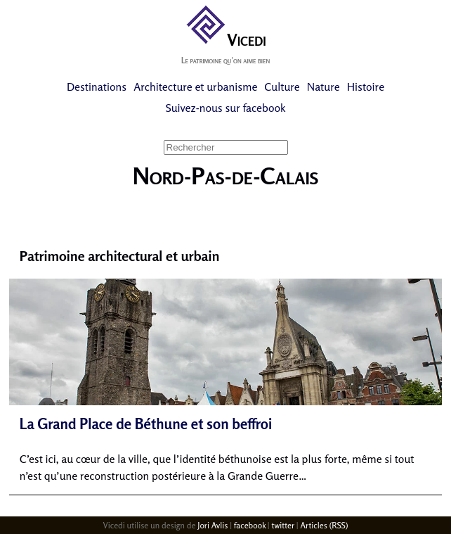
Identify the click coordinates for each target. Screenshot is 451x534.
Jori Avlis (212, 525)
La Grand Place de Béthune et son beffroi (146, 424)
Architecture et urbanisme (195, 87)
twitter (282, 525)
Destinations (96, 87)
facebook (250, 525)
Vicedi (225, 40)
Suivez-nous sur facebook (225, 108)
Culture (281, 87)
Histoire (365, 87)
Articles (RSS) (324, 525)
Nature (323, 87)
